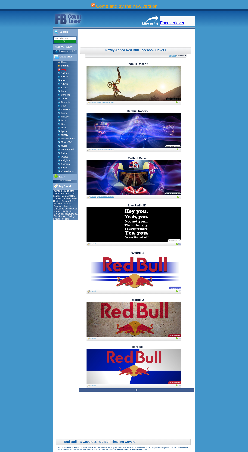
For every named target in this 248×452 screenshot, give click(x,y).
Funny (64, 113)
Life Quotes (68, 191)
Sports (64, 167)
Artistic (64, 84)
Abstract (65, 73)
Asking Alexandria (62, 203)
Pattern (64, 153)
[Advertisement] (137, 39)
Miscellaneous (68, 138)
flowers (67, 206)
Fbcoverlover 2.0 (67, 51)
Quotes (64, 156)
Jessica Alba (71, 208)
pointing (58, 191)
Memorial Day (68, 196)
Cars (63, 91)
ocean (57, 193)
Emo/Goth (66, 109)
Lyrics (64, 131)
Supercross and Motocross (105, 102)
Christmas (59, 208)
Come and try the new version (127, 6)
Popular (172, 55)
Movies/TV (66, 142)
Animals (65, 76)
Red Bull (93, 102)
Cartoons (65, 95)
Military (64, 135)
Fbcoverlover (172, 22)
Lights (64, 127)
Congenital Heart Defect (66, 213)
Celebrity (65, 102)
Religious (65, 160)
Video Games (67, 171)
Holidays (65, 116)
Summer (58, 206)
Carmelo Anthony (62, 198)
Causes (64, 98)
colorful (65, 219)
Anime (64, 80)
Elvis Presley (60, 216)
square (57, 211)
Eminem (65, 193)
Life (63, 124)
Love (63, 120)
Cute (63, 105)
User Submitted (65, 181)
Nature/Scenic (68, 149)
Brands (64, 87)
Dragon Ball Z (68, 201)
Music (64, 146)
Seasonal (65, 164)
